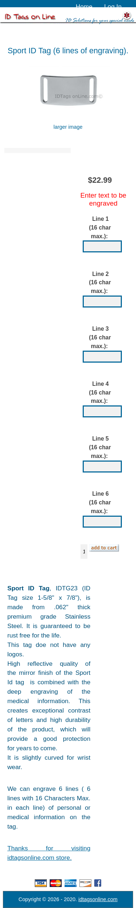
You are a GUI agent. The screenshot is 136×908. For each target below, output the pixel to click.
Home (84, 6)
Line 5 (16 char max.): (100, 447)
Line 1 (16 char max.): (100, 227)
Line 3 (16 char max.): (100, 337)
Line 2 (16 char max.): (100, 282)
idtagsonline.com (98, 899)
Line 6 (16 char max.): (100, 502)
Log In (112, 6)
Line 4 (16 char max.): (100, 392)
